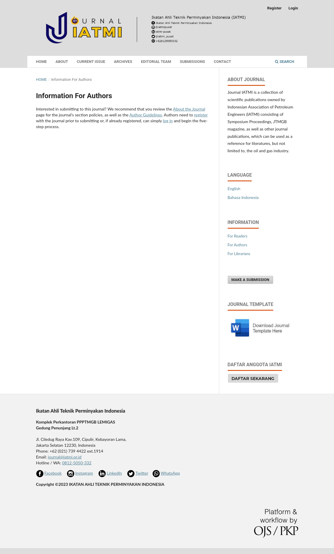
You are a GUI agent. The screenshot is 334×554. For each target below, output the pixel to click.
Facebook (53, 473)
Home (41, 61)
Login (293, 8)
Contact (222, 61)
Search (284, 61)
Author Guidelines (145, 114)
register (201, 114)
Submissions (192, 61)
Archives (123, 61)
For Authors (237, 244)
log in (168, 120)
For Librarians (239, 253)
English (234, 188)
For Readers (238, 236)
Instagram (84, 473)
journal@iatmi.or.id (64, 456)
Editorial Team (156, 61)
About (62, 61)
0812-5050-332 (76, 462)
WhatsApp (170, 473)
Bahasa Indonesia (243, 197)
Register (274, 8)
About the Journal (189, 108)
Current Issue (91, 61)
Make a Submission (250, 279)
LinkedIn (114, 473)
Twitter (141, 473)
